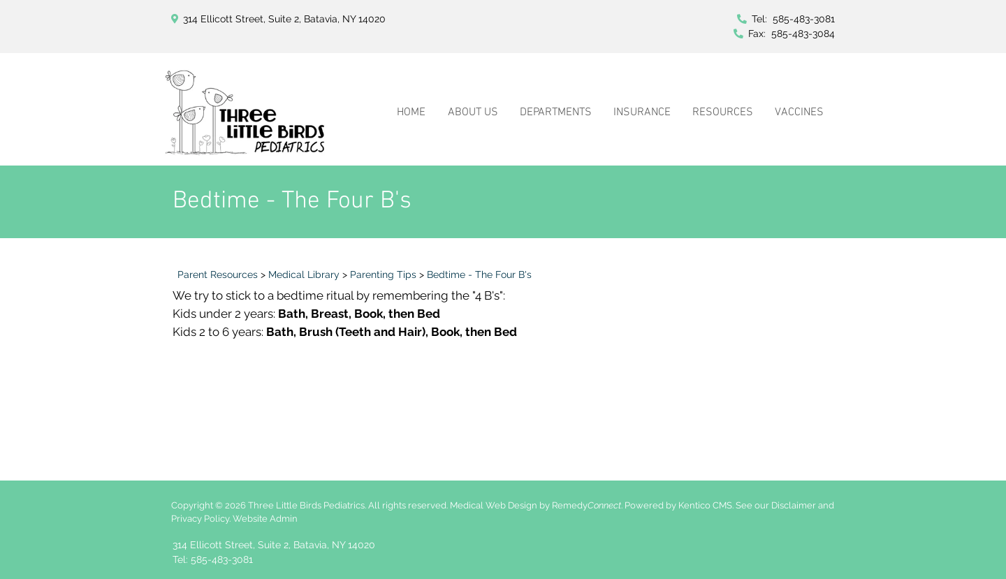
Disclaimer (793, 505)
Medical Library (304, 274)
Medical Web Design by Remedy (535, 505)
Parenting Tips (383, 274)
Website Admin (265, 518)
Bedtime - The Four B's (479, 274)
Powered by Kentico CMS (678, 505)
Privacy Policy (200, 518)
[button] (473, 96)
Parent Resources (217, 274)
